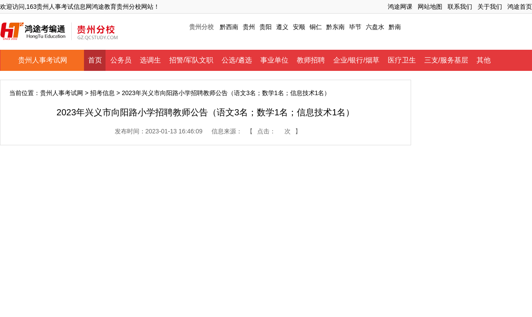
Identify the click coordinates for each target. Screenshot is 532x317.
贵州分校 (201, 26)
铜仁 (316, 26)
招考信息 (102, 92)
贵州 (249, 26)
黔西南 (229, 26)
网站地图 (430, 6)
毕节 (355, 26)
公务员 (120, 60)
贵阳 (265, 26)
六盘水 (375, 26)
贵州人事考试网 (42, 60)
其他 (484, 60)
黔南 (395, 26)
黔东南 (335, 26)
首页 (95, 60)
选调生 (150, 60)
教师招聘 (311, 60)
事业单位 (274, 60)
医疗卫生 (402, 60)
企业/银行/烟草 (356, 60)
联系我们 (460, 6)
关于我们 (489, 6)
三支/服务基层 (446, 60)
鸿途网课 (400, 6)
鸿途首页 (519, 6)
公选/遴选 (236, 60)
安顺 (299, 26)
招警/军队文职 (191, 60)
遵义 (282, 26)
